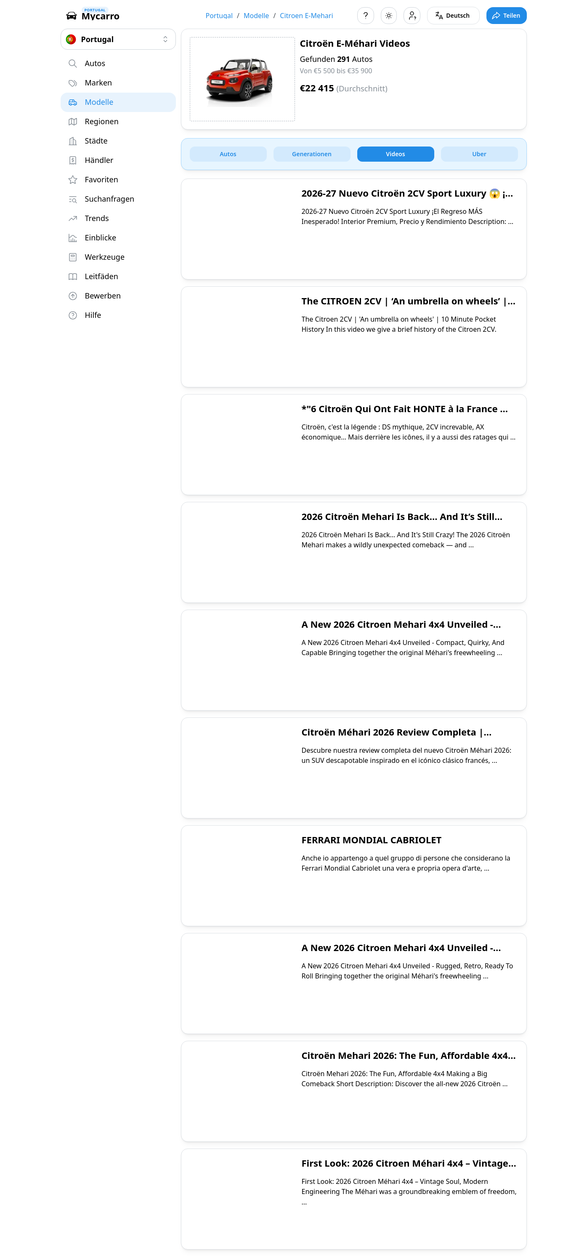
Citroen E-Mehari (306, 15)
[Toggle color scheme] (389, 15)
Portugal (219, 15)
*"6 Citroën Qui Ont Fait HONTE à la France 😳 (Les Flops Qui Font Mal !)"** (407, 414)
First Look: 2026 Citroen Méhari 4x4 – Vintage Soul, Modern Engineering (405, 1169)
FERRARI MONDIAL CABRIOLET (372, 839)
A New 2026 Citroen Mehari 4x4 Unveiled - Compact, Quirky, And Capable (397, 630)
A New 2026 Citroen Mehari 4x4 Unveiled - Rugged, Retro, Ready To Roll (397, 953)
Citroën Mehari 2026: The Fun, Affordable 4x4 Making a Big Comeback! (405, 1061)
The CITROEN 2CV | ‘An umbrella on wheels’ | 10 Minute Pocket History (405, 307)
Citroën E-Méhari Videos (355, 43)
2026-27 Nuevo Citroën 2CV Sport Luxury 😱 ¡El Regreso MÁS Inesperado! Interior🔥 (407, 199)
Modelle (256, 15)
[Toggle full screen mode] (506, 15)
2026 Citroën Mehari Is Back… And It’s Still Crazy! (398, 522)
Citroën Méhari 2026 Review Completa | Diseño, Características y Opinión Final (393, 738)
